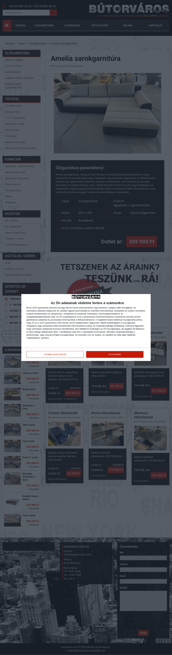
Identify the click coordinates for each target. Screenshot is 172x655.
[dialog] (86, 327)
